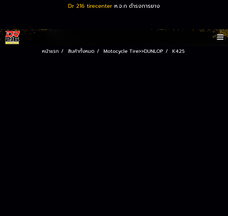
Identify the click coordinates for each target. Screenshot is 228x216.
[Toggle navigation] (220, 37)
